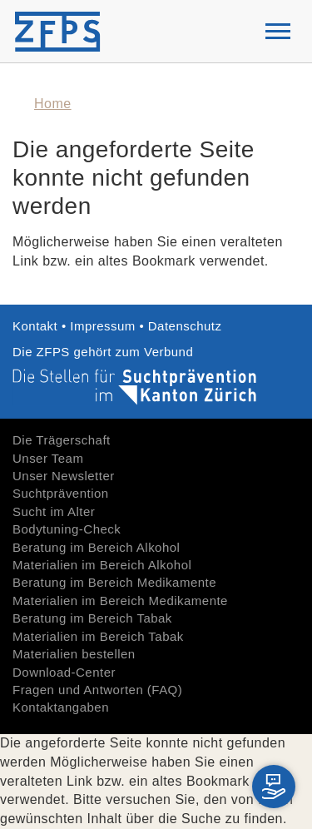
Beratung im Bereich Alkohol (96, 547)
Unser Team (47, 458)
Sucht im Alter (53, 511)
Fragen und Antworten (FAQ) (97, 690)
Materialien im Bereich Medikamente (120, 600)
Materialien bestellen (74, 654)
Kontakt (37, 326)
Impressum (103, 326)
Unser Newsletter (63, 476)
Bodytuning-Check (66, 529)
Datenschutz (185, 326)
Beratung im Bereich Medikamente (114, 582)
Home (53, 104)
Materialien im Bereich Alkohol (101, 565)
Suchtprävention (60, 493)
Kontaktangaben (60, 707)
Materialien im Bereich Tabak (98, 636)
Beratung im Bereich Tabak (92, 618)
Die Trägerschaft (61, 440)
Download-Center (64, 672)
